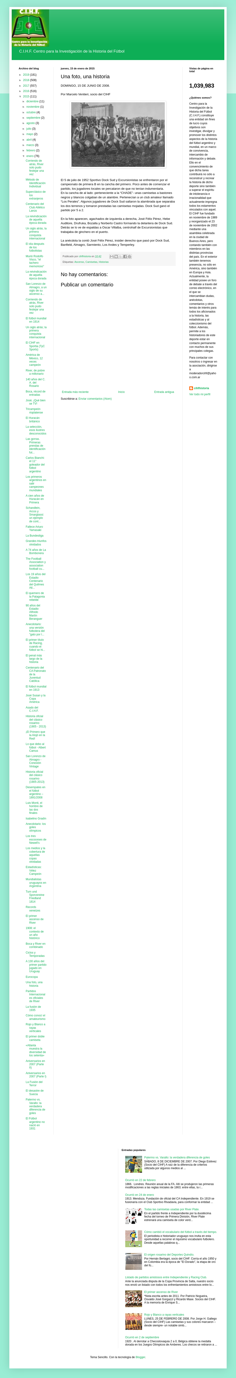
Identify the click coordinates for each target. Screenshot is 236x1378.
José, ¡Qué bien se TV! (36, 402)
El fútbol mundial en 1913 (36, 688)
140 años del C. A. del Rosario (35, 383)
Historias (104, 261)
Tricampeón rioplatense (34, 410)
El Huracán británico (33, 419)
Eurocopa (32, 977)
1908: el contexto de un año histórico (35, 933)
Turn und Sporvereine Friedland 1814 (35, 896)
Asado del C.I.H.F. (32, 709)
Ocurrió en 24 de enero (139, 1194)
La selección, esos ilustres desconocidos (36, 430)
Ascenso (79, 261)
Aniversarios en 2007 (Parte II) (35, 1064)
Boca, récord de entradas (36, 393)
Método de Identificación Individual (36, 183)
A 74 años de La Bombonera (36, 551)
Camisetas (91, 261)
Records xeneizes (33, 908)
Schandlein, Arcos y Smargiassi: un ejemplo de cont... (35, 514)
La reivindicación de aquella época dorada (36, 220)
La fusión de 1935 (33, 1008)
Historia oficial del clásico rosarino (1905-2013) (35, 776)
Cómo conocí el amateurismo (35, 1017)
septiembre (33, 117)
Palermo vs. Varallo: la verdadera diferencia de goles (35, 1106)
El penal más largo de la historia (34, 659)
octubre (31, 112)
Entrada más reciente (75, 392)
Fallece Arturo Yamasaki (34, 528)
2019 (26, 74)
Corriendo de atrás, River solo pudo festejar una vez (35, 167)
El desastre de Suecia (35, 1092)
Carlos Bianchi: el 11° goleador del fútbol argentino (35, 464)
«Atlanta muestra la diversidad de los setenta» (36, 1050)
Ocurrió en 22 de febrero (140, 1180)
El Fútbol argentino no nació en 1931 (35, 1123)
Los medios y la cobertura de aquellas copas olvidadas (35, 855)
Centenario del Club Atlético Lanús (35, 207)
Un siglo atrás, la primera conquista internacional (36, 233)
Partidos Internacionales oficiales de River (35, 996)
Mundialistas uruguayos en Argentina (36, 883)
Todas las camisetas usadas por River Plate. (171, 1209)
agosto (31, 123)
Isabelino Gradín (36, 818)
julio (29, 128)
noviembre (33, 106)
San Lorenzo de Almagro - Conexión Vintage (36, 761)
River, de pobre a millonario (35, 372)
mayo (30, 134)
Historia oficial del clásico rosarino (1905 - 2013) (36, 721)
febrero (31, 150)
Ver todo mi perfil (199, 394)
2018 (26, 80)
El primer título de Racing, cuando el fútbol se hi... (35, 645)
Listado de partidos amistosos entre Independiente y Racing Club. (166, 1277)
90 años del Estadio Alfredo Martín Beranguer (34, 612)
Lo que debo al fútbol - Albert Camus (36, 747)
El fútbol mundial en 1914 (36, 320)
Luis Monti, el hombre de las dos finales (34, 808)
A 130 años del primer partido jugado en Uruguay (36, 966)
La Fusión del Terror (34, 1083)
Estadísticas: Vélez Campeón (34, 870)
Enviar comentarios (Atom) (95, 398)
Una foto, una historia (34, 984)
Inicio (121, 392)
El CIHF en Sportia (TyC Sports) (35, 346)
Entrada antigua (164, 392)
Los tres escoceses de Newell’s (36, 839)
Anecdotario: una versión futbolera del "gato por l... (35, 629)
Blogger (140, 1357)
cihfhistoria (201, 388)
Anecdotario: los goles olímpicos (36, 827)
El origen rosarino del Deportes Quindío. (169, 1254)
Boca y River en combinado (36, 945)
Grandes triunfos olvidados (36, 542)
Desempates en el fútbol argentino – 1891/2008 (35, 792)
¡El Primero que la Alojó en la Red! (35, 735)
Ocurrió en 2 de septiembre (142, 1337)
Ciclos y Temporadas (35, 954)
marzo (30, 145)
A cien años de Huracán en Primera (35, 499)
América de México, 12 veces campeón (34, 360)
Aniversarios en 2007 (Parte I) (36, 1075)
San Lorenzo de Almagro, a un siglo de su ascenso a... (36, 289)
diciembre (32, 101)
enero (30, 156)
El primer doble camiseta (35, 1038)
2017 (26, 85)
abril (29, 139)
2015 (26, 96)
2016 (26, 91)
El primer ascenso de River (34, 919)
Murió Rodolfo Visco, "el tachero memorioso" (35, 261)
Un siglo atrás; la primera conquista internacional (36, 332)
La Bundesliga (34, 535)
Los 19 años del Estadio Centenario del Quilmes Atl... (36, 581)
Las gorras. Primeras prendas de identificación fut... (35, 445)
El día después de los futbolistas (35, 247)
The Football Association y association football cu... (36, 563)
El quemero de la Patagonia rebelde (35, 596)
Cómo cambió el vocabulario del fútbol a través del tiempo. (180, 1232)
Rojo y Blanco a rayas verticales (35, 1028)
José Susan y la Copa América (36, 699)
